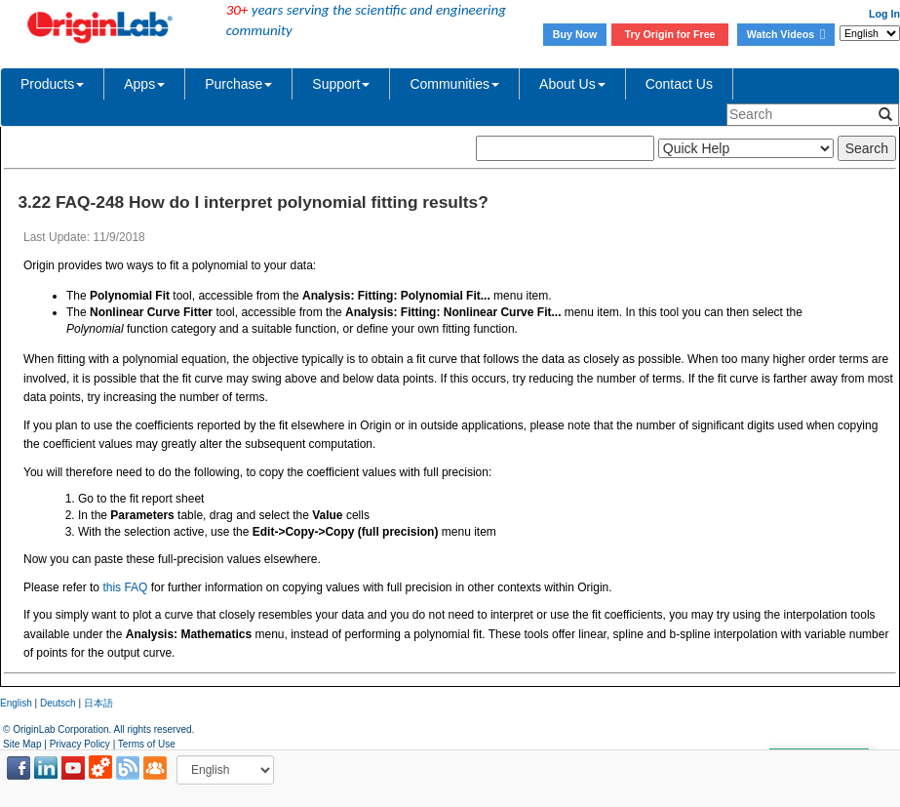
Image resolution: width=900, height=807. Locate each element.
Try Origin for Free (670, 34)
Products (52, 84)
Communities (454, 84)
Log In (884, 14)
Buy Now (575, 34)
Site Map (22, 744)
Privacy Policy (80, 744)
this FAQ (124, 587)
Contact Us (679, 84)
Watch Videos (786, 34)
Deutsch (58, 703)
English (16, 703)
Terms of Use (147, 744)
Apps (144, 84)
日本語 (98, 703)
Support (341, 84)
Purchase (238, 84)
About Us (572, 84)
